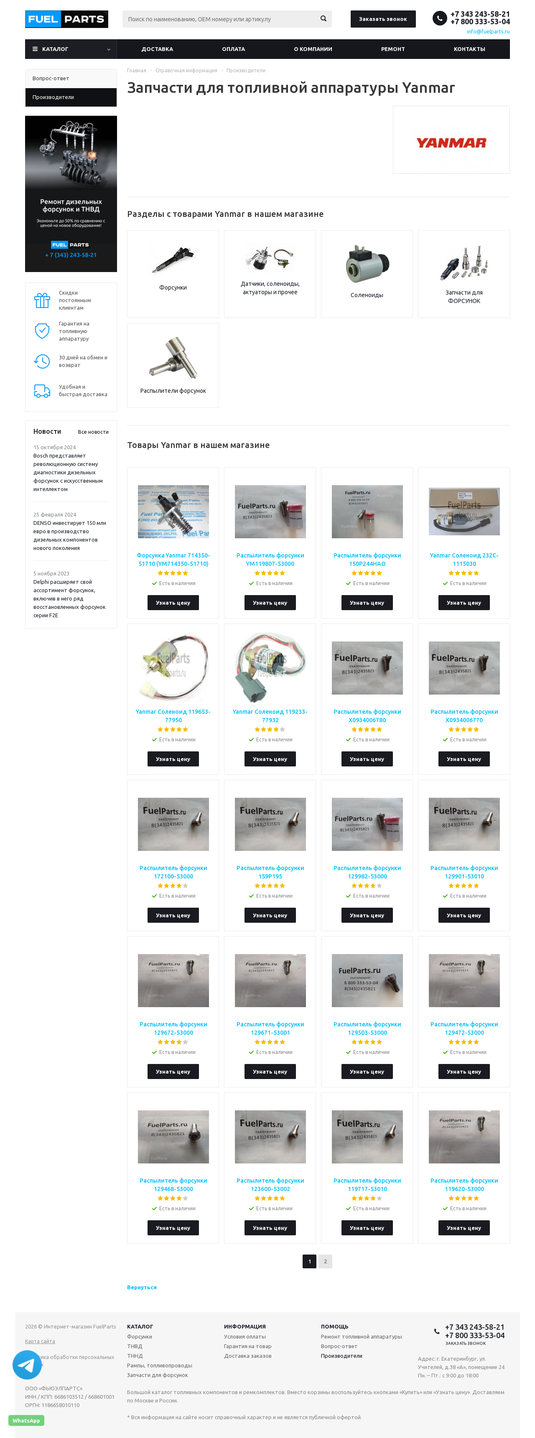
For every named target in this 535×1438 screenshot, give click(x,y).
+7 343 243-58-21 (480, 14)
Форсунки (173, 287)
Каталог (55, 49)
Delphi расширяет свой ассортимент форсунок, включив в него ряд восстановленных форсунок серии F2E (69, 598)
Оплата (233, 49)
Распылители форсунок (173, 390)
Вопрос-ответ (339, 1346)
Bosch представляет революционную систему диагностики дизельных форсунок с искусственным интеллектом (68, 472)
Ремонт (393, 49)
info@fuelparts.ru (488, 31)
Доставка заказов (248, 1356)
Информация (245, 1326)
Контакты (469, 49)
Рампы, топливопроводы (159, 1365)
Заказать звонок (383, 19)
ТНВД (135, 1346)
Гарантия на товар (248, 1346)
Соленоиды (367, 295)
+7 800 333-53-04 (480, 21)
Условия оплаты (245, 1336)
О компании (313, 49)
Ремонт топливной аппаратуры (361, 1336)
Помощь (335, 1326)
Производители (341, 1356)
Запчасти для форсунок (157, 1375)
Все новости (93, 432)
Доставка (157, 49)
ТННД (135, 1356)
